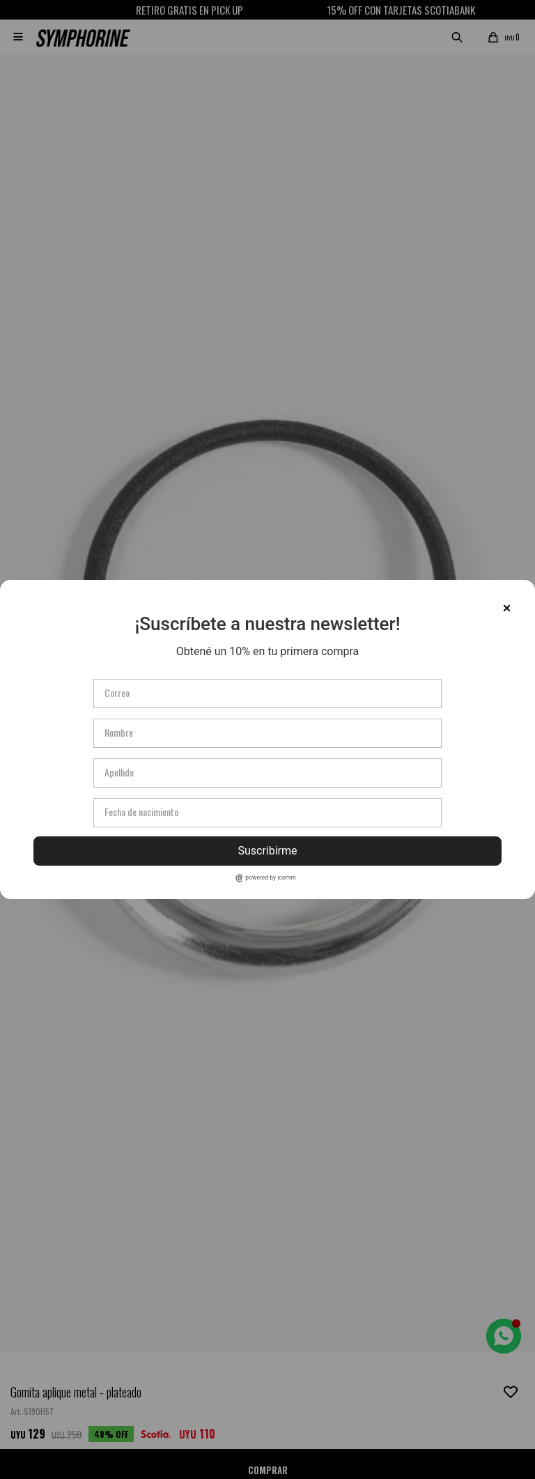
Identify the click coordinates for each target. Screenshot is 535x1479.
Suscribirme (267, 850)
